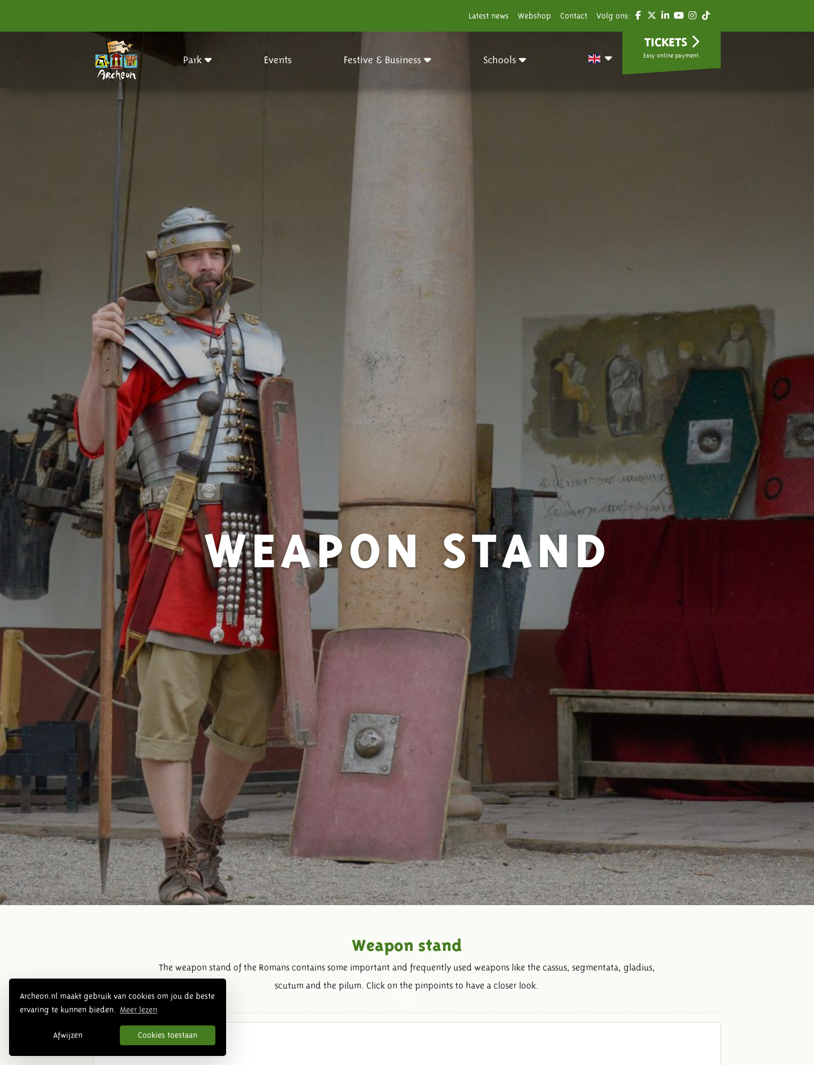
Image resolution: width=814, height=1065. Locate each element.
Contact (573, 15)
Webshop (534, 15)
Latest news (489, 15)
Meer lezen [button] (138, 1009)
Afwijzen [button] (68, 1035)
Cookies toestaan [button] (167, 1035)
